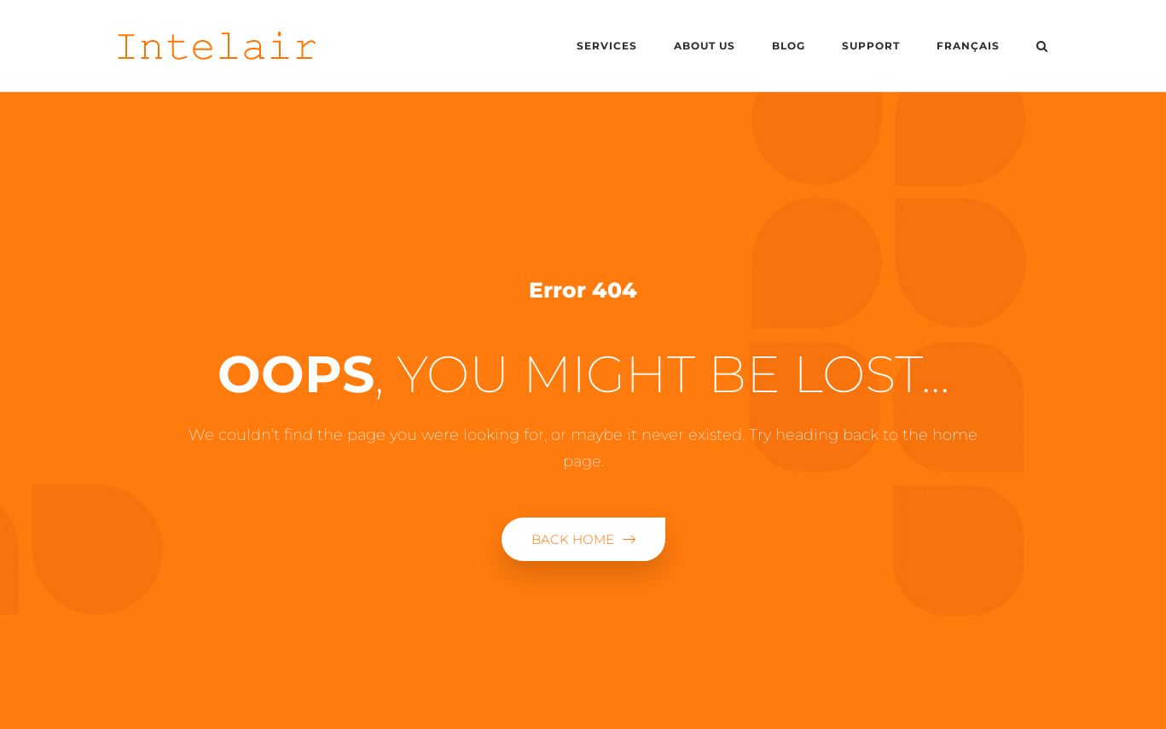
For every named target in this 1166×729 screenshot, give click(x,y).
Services (607, 45)
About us (704, 45)
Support (871, 45)
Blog (788, 45)
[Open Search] (1042, 47)
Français (968, 45)
